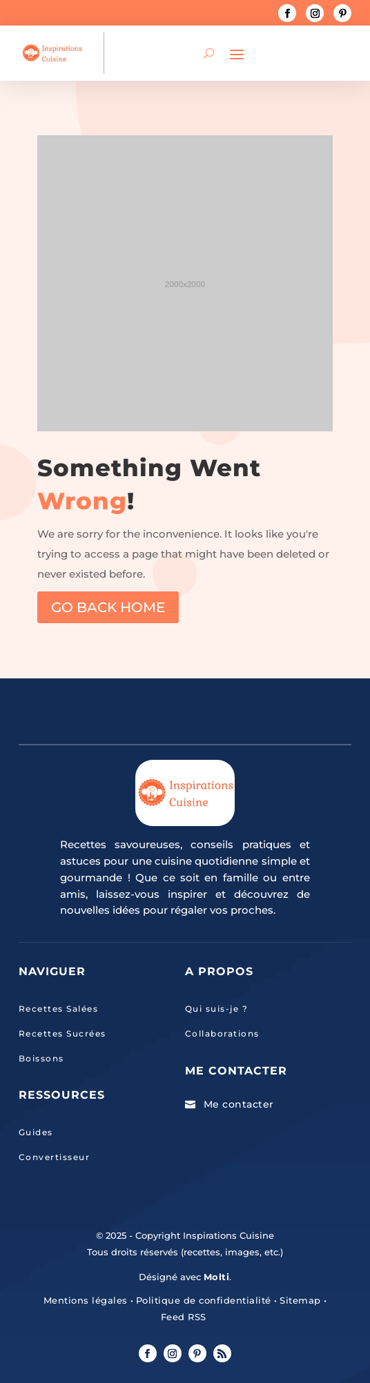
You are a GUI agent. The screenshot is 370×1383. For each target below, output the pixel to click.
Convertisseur (54, 1157)
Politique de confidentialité (203, 1300)
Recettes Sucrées (62, 1033)
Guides (36, 1132)
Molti (217, 1276)
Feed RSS (183, 1316)
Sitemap (299, 1300)
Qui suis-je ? (217, 1008)
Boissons (41, 1058)
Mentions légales (85, 1300)
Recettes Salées (59, 1008)
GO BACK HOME (108, 607)
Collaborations (222, 1033)
